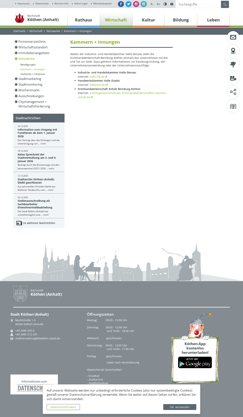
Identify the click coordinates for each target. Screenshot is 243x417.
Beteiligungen (28, 64)
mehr (43, 143)
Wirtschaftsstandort (33, 47)
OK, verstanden (180, 407)
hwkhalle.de (97, 85)
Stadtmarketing (29, 78)
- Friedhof (93, 376)
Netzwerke (53, 31)
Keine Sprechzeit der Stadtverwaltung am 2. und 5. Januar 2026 (37, 158)
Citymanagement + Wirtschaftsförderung (34, 103)
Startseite (19, 31)
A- (152, 4)
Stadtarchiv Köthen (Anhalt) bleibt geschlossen (36, 180)
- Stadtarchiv (95, 379)
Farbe (165, 4)
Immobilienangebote (33, 53)
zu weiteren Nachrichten (39, 223)
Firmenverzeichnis (32, 41)
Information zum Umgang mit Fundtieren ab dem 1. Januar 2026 (37, 133)
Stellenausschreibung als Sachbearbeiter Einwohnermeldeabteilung (35, 204)
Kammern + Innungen (32, 69)
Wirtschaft (36, 31)
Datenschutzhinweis (63, 407)
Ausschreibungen (31, 96)
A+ (158, 4)
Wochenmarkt (28, 90)
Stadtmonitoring (30, 84)
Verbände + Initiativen (32, 74)
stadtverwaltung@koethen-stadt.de (37, 338)
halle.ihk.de (97, 76)
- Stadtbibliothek (97, 383)
